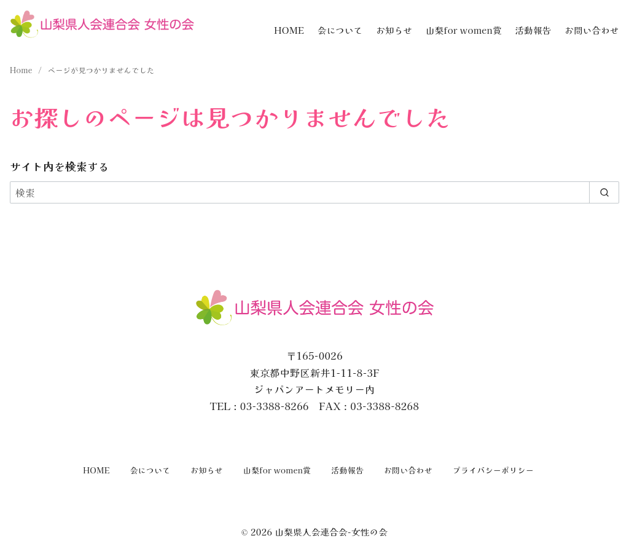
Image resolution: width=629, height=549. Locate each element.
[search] (604, 192)
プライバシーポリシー (493, 470)
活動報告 (533, 29)
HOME (289, 29)
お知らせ (394, 29)
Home (22, 70)
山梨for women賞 (464, 29)
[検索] (314, 192)
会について (340, 29)
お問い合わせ (592, 29)
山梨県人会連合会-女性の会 (331, 531)
